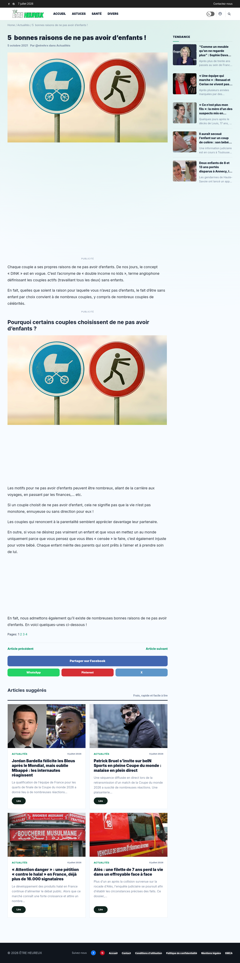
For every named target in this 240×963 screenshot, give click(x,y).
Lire (18, 801)
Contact (126, 953)
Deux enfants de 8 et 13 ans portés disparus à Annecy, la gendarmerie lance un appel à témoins (215, 167)
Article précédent (20, 649)
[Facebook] (9, 3)
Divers (113, 14)
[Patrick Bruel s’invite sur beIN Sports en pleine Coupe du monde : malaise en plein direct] (128, 726)
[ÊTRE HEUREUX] (220, 13)
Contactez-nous (222, 3)
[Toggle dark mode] (210, 14)
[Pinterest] (13, 3)
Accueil (59, 14)
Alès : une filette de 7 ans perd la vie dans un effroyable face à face (128, 872)
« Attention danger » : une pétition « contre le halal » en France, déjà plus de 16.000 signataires (45, 874)
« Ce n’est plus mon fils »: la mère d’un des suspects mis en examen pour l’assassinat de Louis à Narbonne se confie (215, 109)
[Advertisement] (88, 455)
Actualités (23, 25)
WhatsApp (33, 672)
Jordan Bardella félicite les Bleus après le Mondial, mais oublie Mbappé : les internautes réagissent (43, 768)
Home (11, 25)
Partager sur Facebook (87, 661)
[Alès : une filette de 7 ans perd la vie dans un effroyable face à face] (128, 835)
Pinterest (88, 672)
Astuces (79, 14)
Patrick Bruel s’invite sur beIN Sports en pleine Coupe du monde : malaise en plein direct (127, 766)
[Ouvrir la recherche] (228, 13)
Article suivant (157, 649)
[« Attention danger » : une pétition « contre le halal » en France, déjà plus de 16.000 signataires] (47, 835)
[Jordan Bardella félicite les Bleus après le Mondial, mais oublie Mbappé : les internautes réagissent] (47, 726)
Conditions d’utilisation (148, 953)
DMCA (228, 953)
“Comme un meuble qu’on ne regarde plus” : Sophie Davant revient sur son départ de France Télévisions (215, 51)
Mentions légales (211, 953)
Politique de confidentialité (181, 953)
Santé (97, 14)
